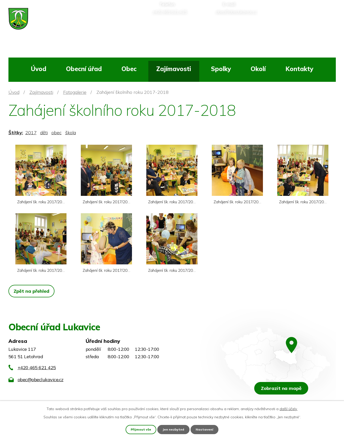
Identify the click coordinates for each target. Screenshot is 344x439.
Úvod (38, 69)
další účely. (288, 408)
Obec (129, 69)
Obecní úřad (84, 69)
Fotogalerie (74, 92)
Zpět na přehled (33, 291)
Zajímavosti (173, 69)
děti (44, 133)
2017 (31, 133)
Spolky (221, 69)
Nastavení (206, 429)
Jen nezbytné (173, 429)
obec (56, 133)
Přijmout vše (140, 429)
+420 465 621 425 (37, 367)
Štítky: (15, 133)
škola (70, 133)
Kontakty (299, 69)
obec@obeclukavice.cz (40, 379)
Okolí (258, 69)
